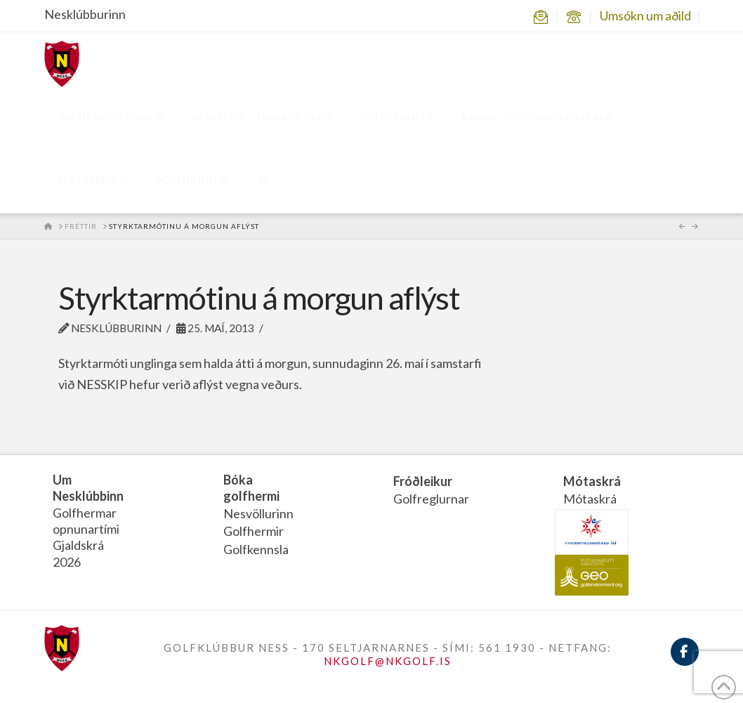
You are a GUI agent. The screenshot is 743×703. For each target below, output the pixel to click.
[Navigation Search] (263, 181)
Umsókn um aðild (645, 15)
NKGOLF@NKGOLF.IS (388, 661)
